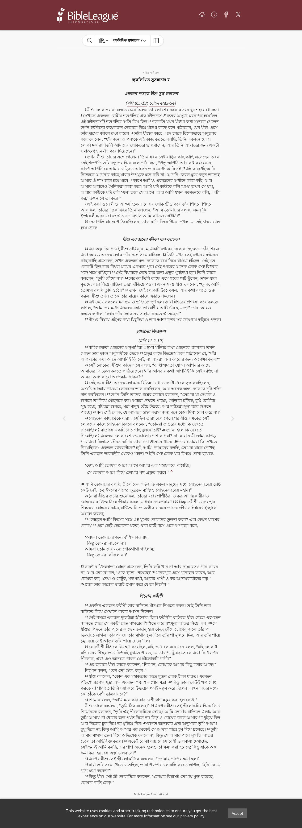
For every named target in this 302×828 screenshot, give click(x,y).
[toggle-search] (89, 40)
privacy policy (192, 816)
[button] (171, 471)
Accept (237, 813)
